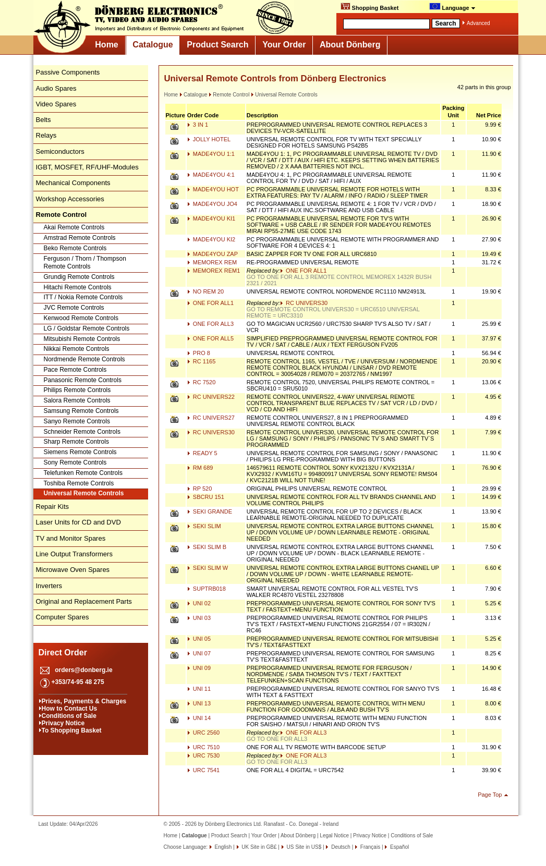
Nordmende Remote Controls (84, 359)
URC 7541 (203, 770)
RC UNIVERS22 (211, 397)
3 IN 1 (197, 124)
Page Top (490, 794)
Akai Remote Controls (74, 227)
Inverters (49, 586)
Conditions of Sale (69, 715)
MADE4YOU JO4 (212, 204)
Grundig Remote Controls (79, 276)
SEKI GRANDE (209, 511)
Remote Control (229, 94)
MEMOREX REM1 (213, 270)
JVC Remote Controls (74, 307)
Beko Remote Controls (75, 248)
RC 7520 (201, 382)
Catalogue (152, 44)
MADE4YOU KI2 (211, 239)
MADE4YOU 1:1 (211, 154)
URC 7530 (203, 755)
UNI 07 (199, 653)
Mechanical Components (73, 183)
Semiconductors (60, 151)
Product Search (217, 44)
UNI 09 (199, 668)
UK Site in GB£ (259, 847)
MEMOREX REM (212, 262)
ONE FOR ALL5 (210, 338)
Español (399, 847)
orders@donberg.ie (83, 670)
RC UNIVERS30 (303, 303)
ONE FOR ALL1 (303, 270)
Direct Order (63, 652)
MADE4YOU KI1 (211, 218)
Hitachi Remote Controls (78, 287)
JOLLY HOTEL (208, 139)
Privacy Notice (63, 723)
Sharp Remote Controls (76, 441)
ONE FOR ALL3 (210, 324)
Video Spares (56, 104)
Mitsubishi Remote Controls (82, 339)
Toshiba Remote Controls (79, 483)
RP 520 (199, 488)
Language (452, 7)
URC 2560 (203, 732)
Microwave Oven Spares (73, 570)
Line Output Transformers (74, 554)
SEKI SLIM (204, 526)
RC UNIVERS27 (211, 417)
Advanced (478, 23)
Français (369, 847)
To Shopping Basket (72, 730)
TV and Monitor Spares (71, 538)
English (222, 847)
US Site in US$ (304, 847)
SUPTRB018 (206, 589)
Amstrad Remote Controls (80, 237)
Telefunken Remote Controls (83, 473)
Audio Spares (56, 88)
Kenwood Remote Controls (81, 318)
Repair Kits (52, 506)
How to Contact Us (70, 708)
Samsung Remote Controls (81, 410)
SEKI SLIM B (206, 547)
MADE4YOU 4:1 (211, 175)
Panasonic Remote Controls (83, 380)
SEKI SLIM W (207, 568)
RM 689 (200, 468)
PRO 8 (198, 353)
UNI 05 (199, 639)
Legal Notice (334, 835)
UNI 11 (199, 689)
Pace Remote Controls (75, 369)
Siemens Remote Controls (80, 452)
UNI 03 (199, 618)
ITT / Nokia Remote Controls (83, 297)
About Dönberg (350, 44)
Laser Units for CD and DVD (78, 522)
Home (106, 44)
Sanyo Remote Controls (77, 421)
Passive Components (68, 72)
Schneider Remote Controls (82, 431)
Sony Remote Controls (75, 462)
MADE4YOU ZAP (212, 254)
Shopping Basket (370, 7)
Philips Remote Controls (77, 390)
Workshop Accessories (70, 199)
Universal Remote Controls (84, 493)
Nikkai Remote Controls (77, 348)
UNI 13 (199, 703)
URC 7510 (203, 747)
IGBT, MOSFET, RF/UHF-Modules (87, 167)
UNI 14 (199, 718)
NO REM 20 (205, 291)
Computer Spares (62, 617)
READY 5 (202, 453)
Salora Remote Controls (77, 400)
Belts (43, 120)
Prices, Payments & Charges (84, 701)
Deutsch (340, 847)
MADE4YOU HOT (213, 189)
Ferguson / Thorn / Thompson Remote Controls (85, 263)
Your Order (284, 44)
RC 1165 (201, 361)
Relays (46, 135)
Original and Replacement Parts (84, 601)
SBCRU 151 (205, 497)
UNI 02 (199, 603)
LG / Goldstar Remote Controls (87, 328)
